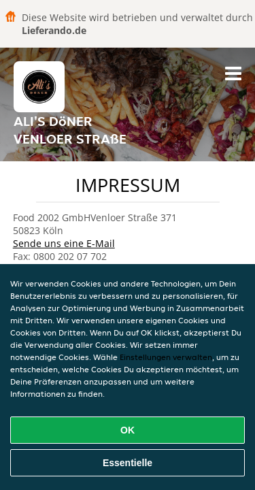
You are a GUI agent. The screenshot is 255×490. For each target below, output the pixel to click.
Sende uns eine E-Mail (64, 243)
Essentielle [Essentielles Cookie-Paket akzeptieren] (127, 462)
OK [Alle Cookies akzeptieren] (127, 430)
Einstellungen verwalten (166, 357)
